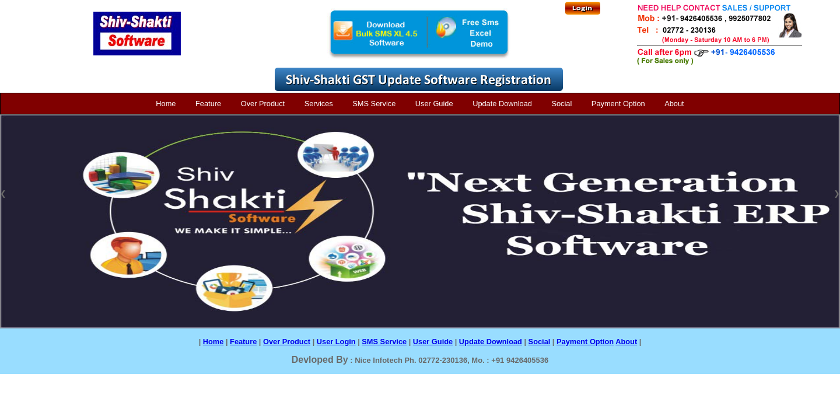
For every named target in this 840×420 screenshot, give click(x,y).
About (674, 103)
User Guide (434, 103)
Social (561, 103)
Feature (208, 103)
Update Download (502, 103)
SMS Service (374, 103)
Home (166, 103)
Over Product (263, 103)
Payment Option (618, 103)
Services (318, 103)
